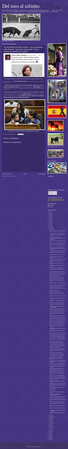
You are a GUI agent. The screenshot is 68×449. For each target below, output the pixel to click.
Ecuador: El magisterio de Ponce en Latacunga (56, 277)
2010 (50, 438)
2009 (50, 439)
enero (51, 428)
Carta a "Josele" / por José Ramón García (55, 352)
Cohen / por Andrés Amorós (53, 379)
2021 (50, 219)
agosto (51, 418)
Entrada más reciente (6, 174)
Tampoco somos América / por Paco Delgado (56, 342)
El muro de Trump (52, 390)
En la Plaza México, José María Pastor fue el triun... (57, 320)
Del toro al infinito (20, 6)
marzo (51, 425)
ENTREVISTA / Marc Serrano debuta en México (56, 302)
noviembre (51, 229)
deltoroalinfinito (51, 205)
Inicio (25, 174)
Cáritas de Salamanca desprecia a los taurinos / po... (57, 396)
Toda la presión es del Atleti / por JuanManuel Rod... (57, 345)
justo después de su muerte (8, 88)
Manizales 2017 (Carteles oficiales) (54, 347)
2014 (50, 432)
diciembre (51, 228)
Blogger (39, 446)
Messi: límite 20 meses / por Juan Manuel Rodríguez (57, 383)
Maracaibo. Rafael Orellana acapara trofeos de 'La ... (57, 321)
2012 (50, 435)
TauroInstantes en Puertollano (54, 290)
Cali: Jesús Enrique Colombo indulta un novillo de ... (57, 401)
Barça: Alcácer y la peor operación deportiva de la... (57, 317)
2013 (50, 433)
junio (50, 421)
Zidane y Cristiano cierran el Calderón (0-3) (56, 341)
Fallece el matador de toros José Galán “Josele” (56, 355)
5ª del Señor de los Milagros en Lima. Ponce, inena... (57, 250)
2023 (50, 216)
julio (50, 419)
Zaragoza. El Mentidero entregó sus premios (56, 371)
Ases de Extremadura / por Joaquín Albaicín (56, 267)
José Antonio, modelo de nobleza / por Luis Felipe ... (57, 363)
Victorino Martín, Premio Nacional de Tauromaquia (57, 308)
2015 (50, 430)
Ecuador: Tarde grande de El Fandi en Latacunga (57, 271)
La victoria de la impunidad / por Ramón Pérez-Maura (57, 259)
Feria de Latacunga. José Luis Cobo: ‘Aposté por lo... (57, 334)
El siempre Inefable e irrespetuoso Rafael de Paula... (57, 318)
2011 (50, 436)
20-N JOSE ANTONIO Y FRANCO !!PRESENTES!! (57, 337)
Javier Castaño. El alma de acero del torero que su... (57, 285)
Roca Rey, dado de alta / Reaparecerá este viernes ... (57, 310)
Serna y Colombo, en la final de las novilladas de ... (57, 375)
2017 (50, 225)
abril (50, 424)
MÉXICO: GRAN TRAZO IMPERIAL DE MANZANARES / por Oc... (55, 394)
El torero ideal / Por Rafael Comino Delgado (56, 324)
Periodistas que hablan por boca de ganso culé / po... (57, 376)
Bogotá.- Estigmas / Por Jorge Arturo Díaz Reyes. (57, 274)
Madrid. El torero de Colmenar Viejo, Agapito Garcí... (57, 364)
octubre (51, 415)
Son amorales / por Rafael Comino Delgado (56, 311)
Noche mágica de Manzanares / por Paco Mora (56, 387)
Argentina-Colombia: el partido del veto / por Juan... (57, 368)
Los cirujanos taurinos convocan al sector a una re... (57, 233)
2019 (50, 222)
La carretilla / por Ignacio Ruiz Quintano (55, 286)
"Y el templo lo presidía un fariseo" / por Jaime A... (57, 344)
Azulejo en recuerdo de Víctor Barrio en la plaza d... (57, 315)
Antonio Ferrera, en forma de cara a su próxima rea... (57, 348)
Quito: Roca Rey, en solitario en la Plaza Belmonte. (57, 378)
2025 (50, 213)
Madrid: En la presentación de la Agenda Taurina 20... (57, 243)
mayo (50, 422)
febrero (51, 427)
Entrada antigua (41, 174)
